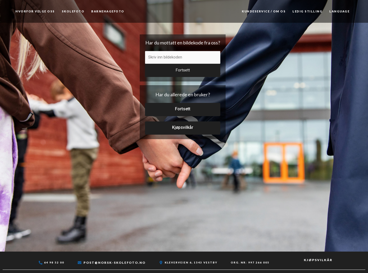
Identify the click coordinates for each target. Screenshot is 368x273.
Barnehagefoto (107, 11)
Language (339, 11)
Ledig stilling (307, 11)
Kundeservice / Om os (264, 11)
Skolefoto (73, 11)
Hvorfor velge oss (35, 11)
